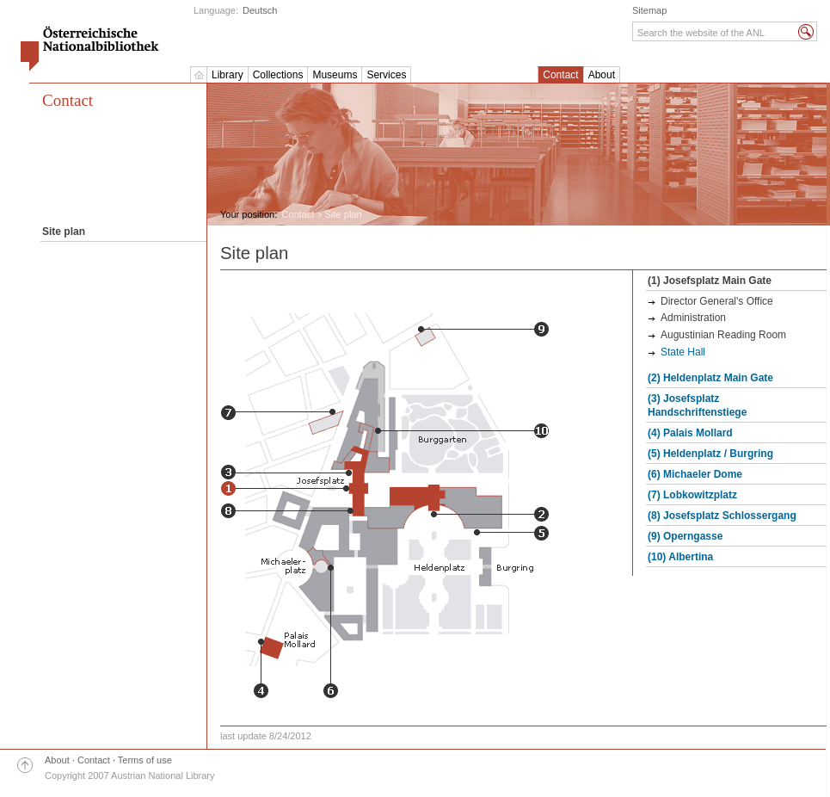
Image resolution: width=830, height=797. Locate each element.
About (601, 75)
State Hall (683, 352)
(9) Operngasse (685, 536)
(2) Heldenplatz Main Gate (710, 378)
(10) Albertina (680, 557)
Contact (560, 75)
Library (227, 75)
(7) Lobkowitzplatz (692, 495)
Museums (334, 75)
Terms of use (145, 760)
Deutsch (260, 10)
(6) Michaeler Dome (695, 474)
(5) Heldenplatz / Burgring (710, 454)
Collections (278, 75)
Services (386, 75)
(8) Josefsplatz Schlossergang (722, 516)
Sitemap (649, 10)
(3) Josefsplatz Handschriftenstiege (697, 405)
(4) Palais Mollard (690, 433)
